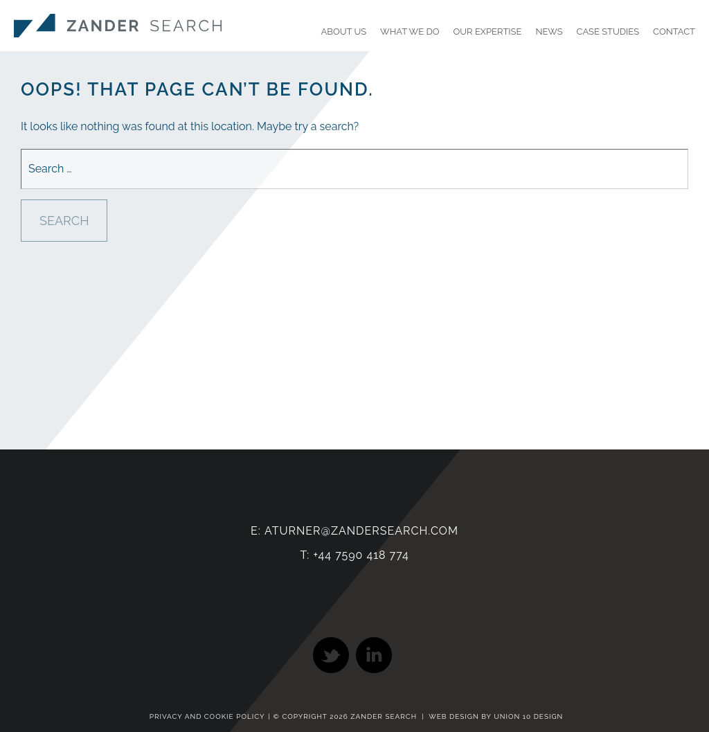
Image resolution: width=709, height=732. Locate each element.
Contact (674, 31)
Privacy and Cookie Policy (207, 716)
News (548, 31)
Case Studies (608, 31)
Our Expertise (488, 31)
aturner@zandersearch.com (361, 530)
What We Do (409, 31)
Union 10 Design (528, 716)
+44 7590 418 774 (361, 555)
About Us (344, 31)
